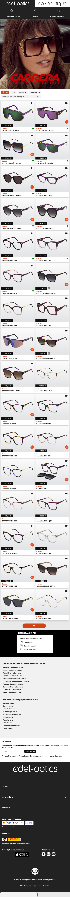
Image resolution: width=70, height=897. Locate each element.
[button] (17, 3)
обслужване (34, 797)
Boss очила (7, 723)
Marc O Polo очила (10, 709)
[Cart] (58, 11)
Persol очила (8, 720)
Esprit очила (7, 728)
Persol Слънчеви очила (12, 673)
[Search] (12, 11)
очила (35, 16)
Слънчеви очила (13, 16)
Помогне (34, 808)
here (60, 756)
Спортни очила (57, 16)
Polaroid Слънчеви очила (13, 684)
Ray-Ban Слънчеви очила (13, 667)
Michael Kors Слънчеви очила (14, 678)
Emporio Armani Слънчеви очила (16, 681)
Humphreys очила (10, 712)
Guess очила (8, 717)
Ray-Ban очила (8, 703)
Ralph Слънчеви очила (12, 692)
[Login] (35, 11)
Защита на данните (33, 886)
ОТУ (21, 886)
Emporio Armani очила (12, 714)
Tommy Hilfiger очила (11, 725)
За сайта (46, 886)
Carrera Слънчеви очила (12, 676)
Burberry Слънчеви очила (13, 687)
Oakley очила (8, 706)
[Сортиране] (21, 97)
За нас (34, 786)
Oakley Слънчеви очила (12, 670)
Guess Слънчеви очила (12, 690)
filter (5, 92)
